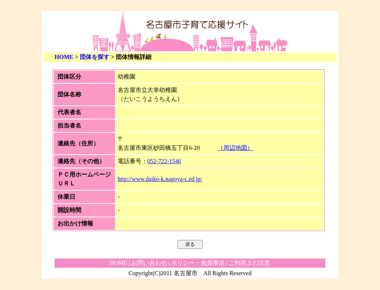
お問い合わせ (149, 263)
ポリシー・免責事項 (198, 263)
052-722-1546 (164, 161)
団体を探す (94, 57)
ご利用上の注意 (249, 263)
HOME (64, 57)
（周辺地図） (235, 148)
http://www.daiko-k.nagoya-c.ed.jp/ (160, 179)
